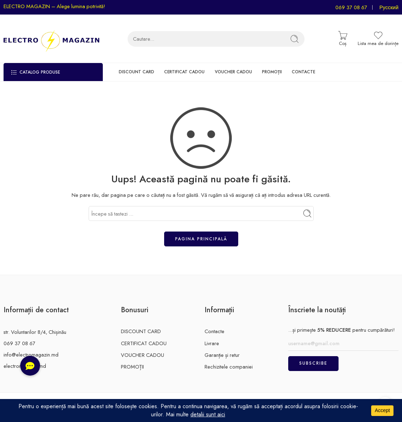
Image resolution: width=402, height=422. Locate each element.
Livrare (212, 343)
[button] (30, 366)
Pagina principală (201, 239)
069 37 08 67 (351, 7)
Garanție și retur (222, 355)
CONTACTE (303, 72)
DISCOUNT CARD (136, 72)
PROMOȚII (272, 72)
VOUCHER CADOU (233, 72)
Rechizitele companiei (229, 366)
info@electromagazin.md (31, 354)
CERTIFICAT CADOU (184, 72)
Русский (388, 7)
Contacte (214, 331)
